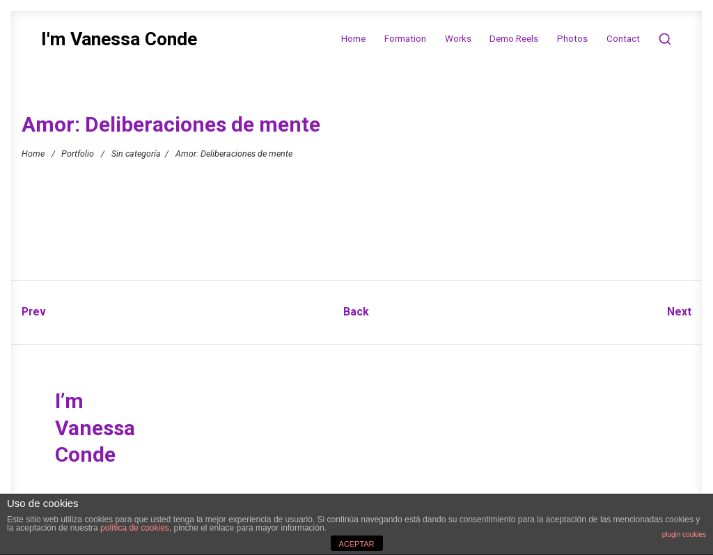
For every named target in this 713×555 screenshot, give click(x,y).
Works (458, 38)
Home (353, 38)
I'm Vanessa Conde (119, 39)
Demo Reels (513, 38)
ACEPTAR (356, 544)
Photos (572, 38)
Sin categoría (136, 153)
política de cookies (134, 528)
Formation (405, 38)
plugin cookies (684, 534)
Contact (623, 38)
